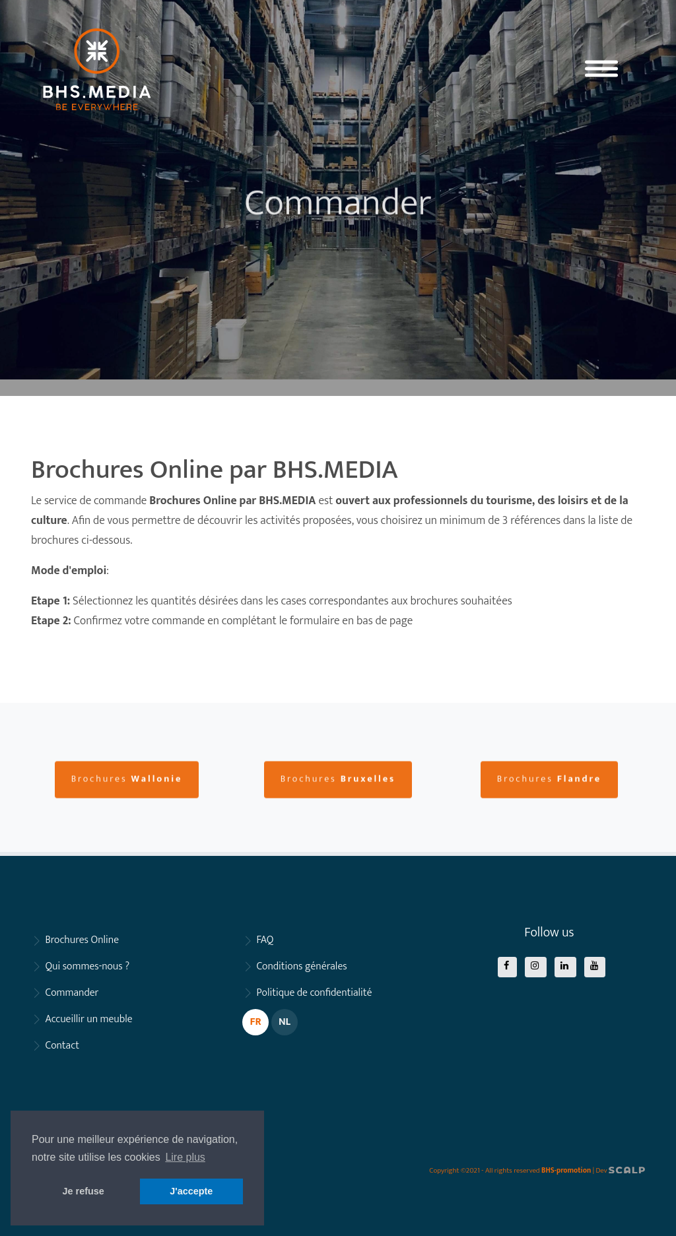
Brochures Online (82, 940)
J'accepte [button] (191, 1191)
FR (255, 1022)
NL (284, 1022)
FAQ (264, 940)
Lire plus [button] (185, 1157)
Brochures (127, 811)
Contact (62, 1046)
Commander (71, 993)
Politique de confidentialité (314, 993)
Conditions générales (301, 966)
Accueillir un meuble (88, 1019)
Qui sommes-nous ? (87, 966)
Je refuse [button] (83, 1191)
